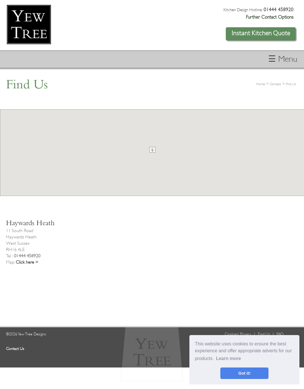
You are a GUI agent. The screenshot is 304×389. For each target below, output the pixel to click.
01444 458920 (278, 9)
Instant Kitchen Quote (261, 33)
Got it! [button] (244, 373)
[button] (152, 150)
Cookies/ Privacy (238, 334)
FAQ (280, 334)
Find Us (291, 84)
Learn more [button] (228, 358)
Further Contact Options (269, 17)
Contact (275, 84)
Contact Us (15, 348)
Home (260, 84)
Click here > (27, 262)
